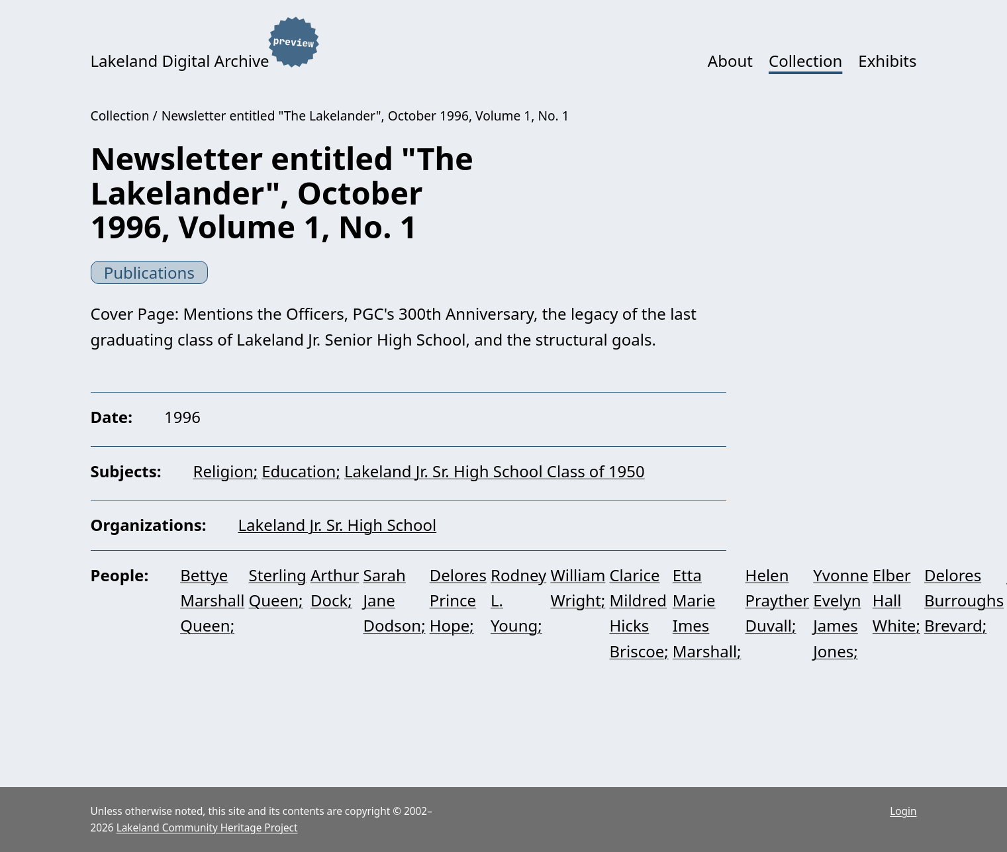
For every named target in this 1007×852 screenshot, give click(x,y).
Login (903, 811)
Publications (149, 272)
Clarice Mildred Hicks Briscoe (638, 613)
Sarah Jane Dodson (392, 600)
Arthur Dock (335, 587)
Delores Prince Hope (458, 600)
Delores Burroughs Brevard (964, 600)
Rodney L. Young (518, 600)
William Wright (577, 587)
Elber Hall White (894, 600)
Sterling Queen (278, 587)
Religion (223, 471)
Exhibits (887, 60)
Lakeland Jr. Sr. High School (337, 525)
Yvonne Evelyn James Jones (841, 613)
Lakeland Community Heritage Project (207, 828)
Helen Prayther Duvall (777, 600)
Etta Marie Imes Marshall (705, 613)
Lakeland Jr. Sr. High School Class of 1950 (494, 471)
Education (299, 471)
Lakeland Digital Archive (180, 60)
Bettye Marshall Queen (212, 600)
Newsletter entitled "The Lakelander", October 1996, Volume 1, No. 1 (365, 115)
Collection (805, 60)
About (730, 60)
